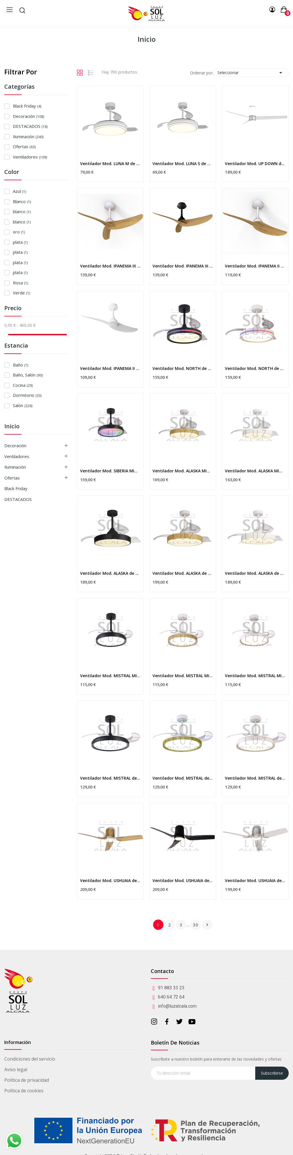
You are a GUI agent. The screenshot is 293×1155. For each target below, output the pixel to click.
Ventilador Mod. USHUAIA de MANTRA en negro (183, 880)
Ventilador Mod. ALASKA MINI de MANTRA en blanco (255, 471)
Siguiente (207, 924)
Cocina (23, 385)
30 (196, 925)
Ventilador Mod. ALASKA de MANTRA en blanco (255, 573)
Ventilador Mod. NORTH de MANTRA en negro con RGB (183, 368)
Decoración (28, 116)
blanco (22, 211)
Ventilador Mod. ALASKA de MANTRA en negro (110, 573)
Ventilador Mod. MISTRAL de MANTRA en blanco (255, 778)
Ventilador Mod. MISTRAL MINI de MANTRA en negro (110, 675)
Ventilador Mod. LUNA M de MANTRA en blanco (110, 163)
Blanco (22, 201)
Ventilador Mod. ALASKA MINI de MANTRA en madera (183, 471)
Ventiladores (30, 157)
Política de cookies (23, 1090)
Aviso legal (15, 1069)
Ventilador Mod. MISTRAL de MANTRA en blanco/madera (183, 778)
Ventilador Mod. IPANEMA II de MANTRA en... (255, 266)
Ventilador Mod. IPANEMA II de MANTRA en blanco (110, 368)
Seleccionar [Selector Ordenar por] (250, 72)
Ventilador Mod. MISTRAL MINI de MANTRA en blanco (255, 675)
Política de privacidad (26, 1080)
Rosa (20, 283)
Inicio (11, 426)
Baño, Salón (28, 375)
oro (19, 232)
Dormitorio (27, 395)
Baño (20, 365)
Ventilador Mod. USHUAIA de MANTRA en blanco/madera (110, 880)
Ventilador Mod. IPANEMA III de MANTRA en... (110, 266)
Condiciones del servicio (29, 1059)
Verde (21, 293)
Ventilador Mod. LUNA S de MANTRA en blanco (183, 163)
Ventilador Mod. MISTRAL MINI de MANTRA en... (183, 675)
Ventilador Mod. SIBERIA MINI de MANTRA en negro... (110, 471)
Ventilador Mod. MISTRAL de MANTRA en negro (110, 778)
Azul (19, 191)
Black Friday (27, 106)
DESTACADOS (30, 126)
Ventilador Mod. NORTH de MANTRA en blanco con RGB (255, 368)
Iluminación (28, 136)
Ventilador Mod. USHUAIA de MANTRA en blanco (255, 880)
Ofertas (24, 146)
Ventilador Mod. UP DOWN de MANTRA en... (255, 163)
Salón (22, 405)
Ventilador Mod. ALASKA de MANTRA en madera (183, 573)
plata (20, 242)
